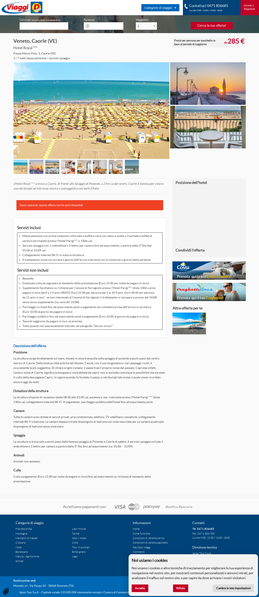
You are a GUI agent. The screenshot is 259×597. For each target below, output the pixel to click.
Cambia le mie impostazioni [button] (233, 588)
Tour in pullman (80, 547)
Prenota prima (23, 529)
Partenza (89, 19)
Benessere (21, 552)
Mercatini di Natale (26, 538)
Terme (75, 533)
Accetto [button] (140, 588)
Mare (18, 547)
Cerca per (40, 19)
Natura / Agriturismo (27, 556)
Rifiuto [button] (180, 588)
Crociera (20, 542)
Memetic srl (20, 585)
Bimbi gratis (79, 552)
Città (75, 542)
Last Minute (79, 529)
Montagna (21, 533)
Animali (19, 561)
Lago (75, 556)
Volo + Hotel (79, 538)
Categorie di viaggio (158, 7)
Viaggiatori (142, 19)
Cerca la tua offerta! (211, 25)
